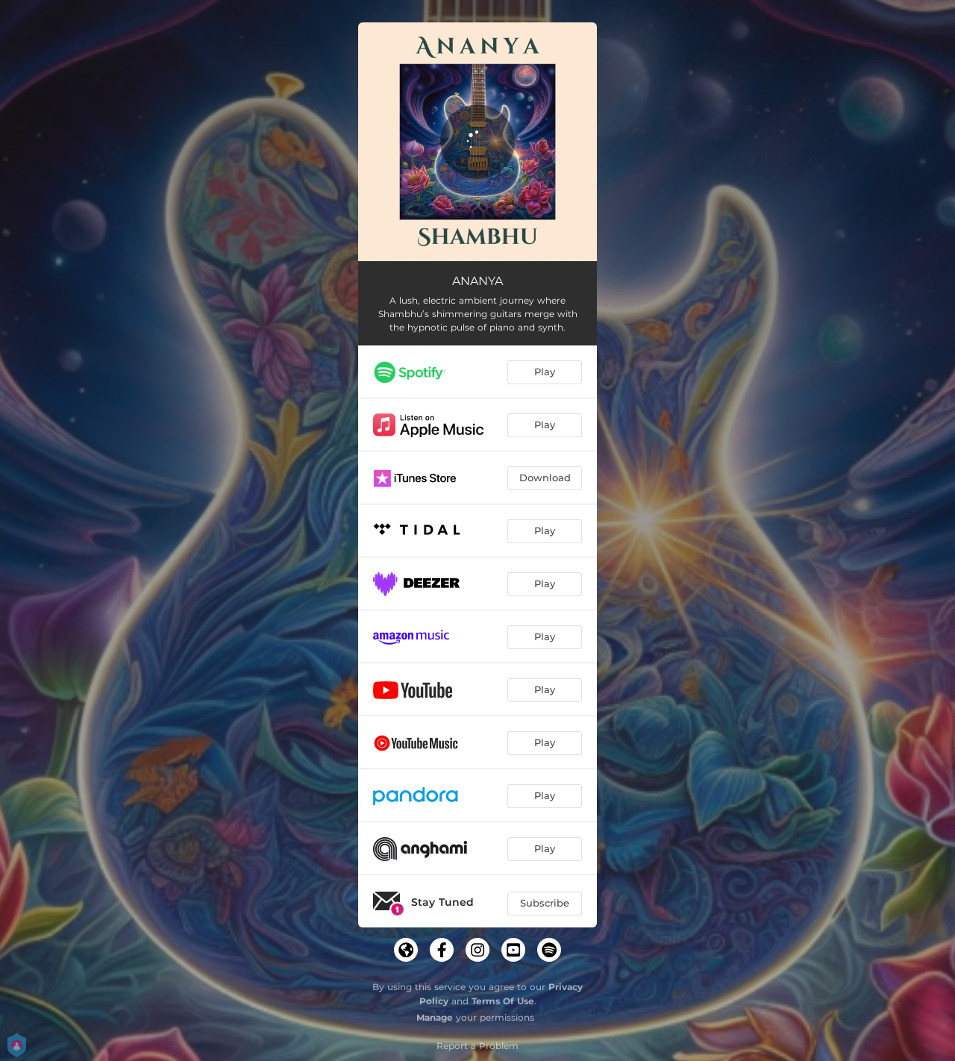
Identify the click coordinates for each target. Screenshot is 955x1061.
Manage (434, 1017)
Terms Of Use (503, 1001)
